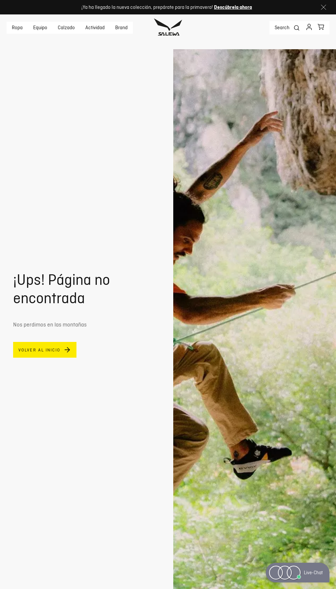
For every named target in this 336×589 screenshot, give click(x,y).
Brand (121, 27)
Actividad (95, 27)
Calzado (66, 27)
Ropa (17, 27)
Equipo (40, 27)
